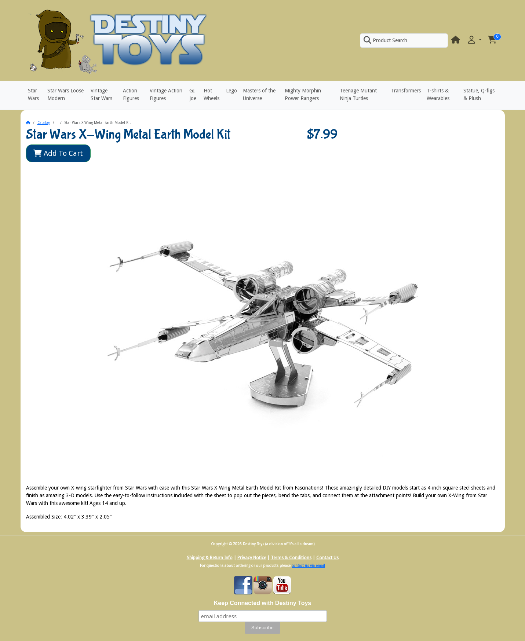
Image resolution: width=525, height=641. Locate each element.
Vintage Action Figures (166, 94)
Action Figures (131, 94)
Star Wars (33, 94)
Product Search (385, 40)
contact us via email (308, 566)
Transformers (406, 91)
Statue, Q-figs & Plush (479, 94)
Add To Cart (58, 153)
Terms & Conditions (291, 557)
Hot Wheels (211, 94)
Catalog (43, 123)
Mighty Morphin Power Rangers (303, 94)
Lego (231, 91)
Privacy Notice (251, 557)
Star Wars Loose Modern (65, 94)
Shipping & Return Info (210, 557)
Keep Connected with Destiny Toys (262, 603)
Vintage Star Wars (101, 94)
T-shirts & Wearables (438, 94)
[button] (474, 40)
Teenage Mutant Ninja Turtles (358, 94)
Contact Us (327, 557)
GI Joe (192, 94)
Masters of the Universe (259, 94)
